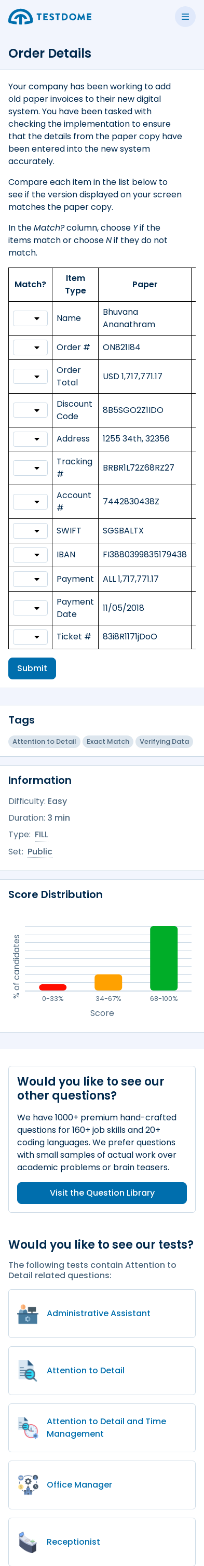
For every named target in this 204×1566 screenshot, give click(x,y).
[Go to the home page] (49, 16)
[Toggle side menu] (185, 16)
